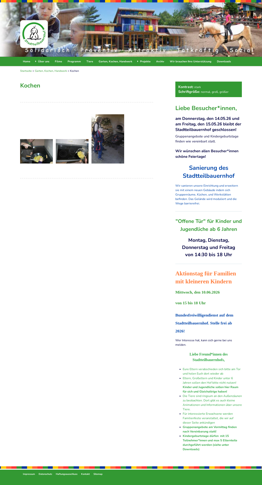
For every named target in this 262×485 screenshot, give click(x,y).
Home (26, 61)
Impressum (29, 474)
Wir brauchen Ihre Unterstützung (190, 61)
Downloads (224, 61)
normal (205, 92)
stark (197, 87)
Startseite (26, 71)
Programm (74, 61)
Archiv (160, 61)
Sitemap (98, 474)
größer (224, 92)
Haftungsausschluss (66, 474)
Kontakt (85, 474)
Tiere (89, 61)
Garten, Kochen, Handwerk (115, 61)
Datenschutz (45, 474)
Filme (58, 61)
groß (215, 92)
